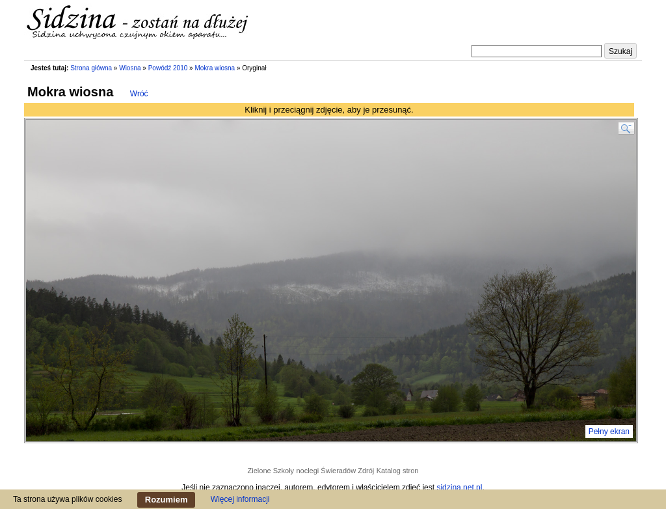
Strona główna (91, 68)
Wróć (139, 93)
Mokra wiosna (214, 68)
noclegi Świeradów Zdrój (335, 471)
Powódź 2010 (168, 68)
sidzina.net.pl (459, 487)
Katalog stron (398, 471)
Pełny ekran (609, 431)
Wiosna (129, 68)
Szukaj (620, 51)
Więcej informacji (240, 499)
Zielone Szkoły (271, 471)
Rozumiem (166, 499)
